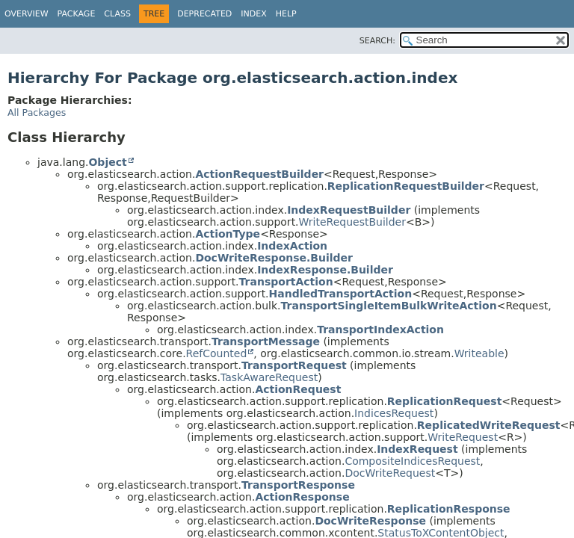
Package (77, 14)
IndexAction (292, 246)
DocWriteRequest (390, 473)
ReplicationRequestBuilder (405, 186)
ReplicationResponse (448, 509)
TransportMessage (266, 341)
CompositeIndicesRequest (412, 461)
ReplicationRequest (444, 401)
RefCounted (216, 353)
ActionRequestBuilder (259, 174)
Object (107, 162)
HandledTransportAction (341, 294)
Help (286, 14)
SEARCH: (377, 41)
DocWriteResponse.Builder (274, 258)
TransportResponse (298, 485)
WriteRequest (463, 437)
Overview (26, 14)
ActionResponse (302, 497)
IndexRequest (417, 449)
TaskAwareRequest (269, 377)
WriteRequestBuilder (352, 222)
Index (253, 14)
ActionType (227, 234)
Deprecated (204, 14)
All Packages (36, 112)
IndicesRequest (393, 413)
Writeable (479, 353)
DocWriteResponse (370, 521)
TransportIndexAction (380, 330)
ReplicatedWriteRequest (489, 425)
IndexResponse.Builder (325, 270)
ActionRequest (298, 389)
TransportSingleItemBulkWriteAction (389, 306)
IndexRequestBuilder (348, 210)
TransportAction (286, 282)
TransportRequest (294, 365)
